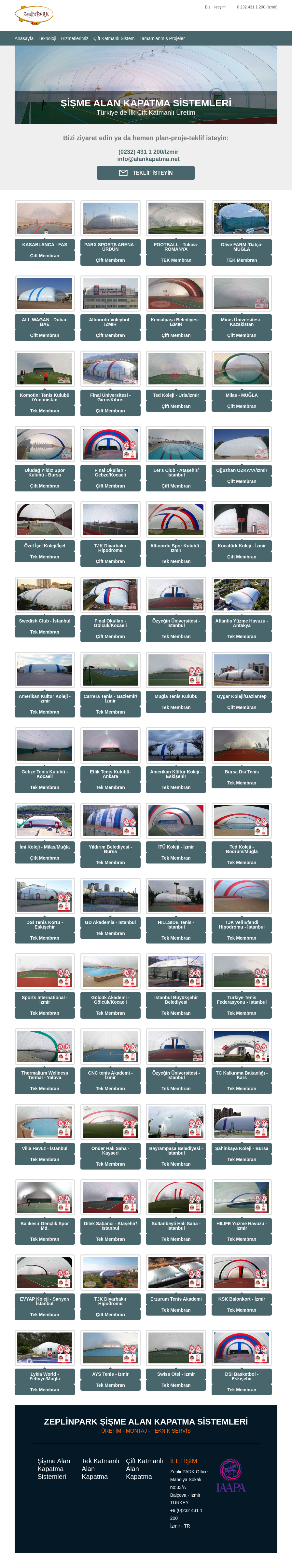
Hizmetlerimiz (75, 38)
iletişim (220, 7)
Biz (208, 7)
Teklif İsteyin (146, 173)
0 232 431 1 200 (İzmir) (257, 7)
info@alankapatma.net (148, 159)
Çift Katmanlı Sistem (114, 38)
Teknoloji (47, 38)
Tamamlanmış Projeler (162, 38)
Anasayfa (24, 38)
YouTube (188, 8)
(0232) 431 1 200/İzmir (148, 152)
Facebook (177, 8)
